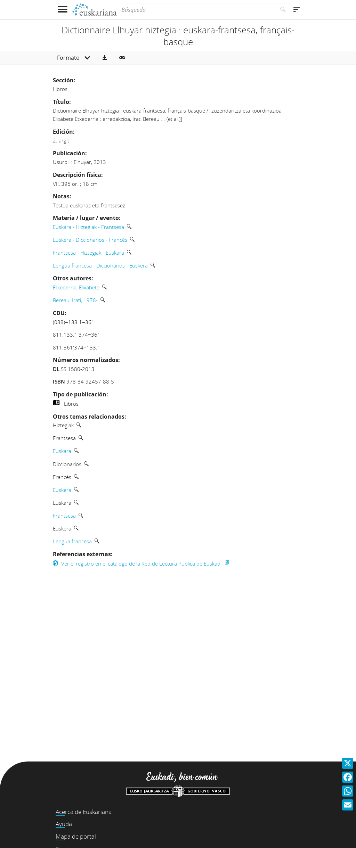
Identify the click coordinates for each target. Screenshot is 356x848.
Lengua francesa (72, 541)
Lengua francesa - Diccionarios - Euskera (100, 265)
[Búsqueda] (196, 9)
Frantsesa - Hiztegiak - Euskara (88, 252)
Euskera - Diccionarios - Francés (90, 239)
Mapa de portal (76, 836)
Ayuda (64, 824)
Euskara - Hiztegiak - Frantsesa (88, 226)
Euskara (62, 450)
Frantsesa (64, 515)
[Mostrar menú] (62, 9)
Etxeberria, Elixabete (76, 287)
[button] (105, 58)
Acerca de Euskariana (84, 812)
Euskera (62, 489)
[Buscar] (283, 9)
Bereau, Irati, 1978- (75, 300)
